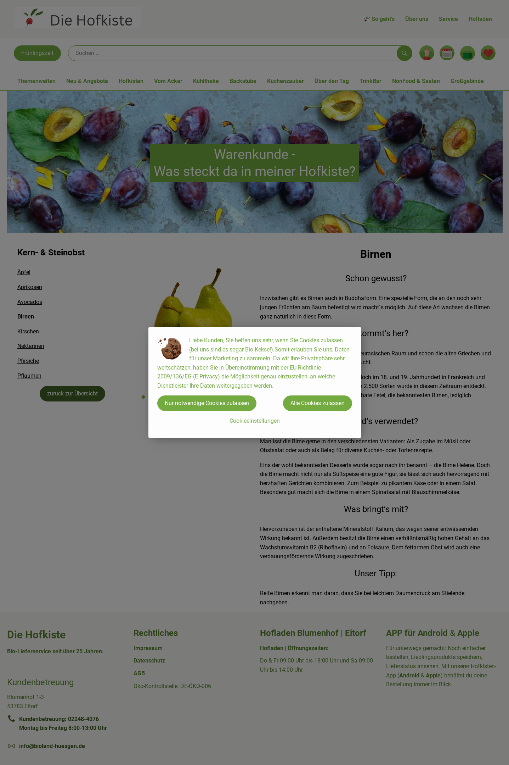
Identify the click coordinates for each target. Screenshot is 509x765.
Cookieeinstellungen (255, 420)
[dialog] (254, 382)
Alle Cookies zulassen (317, 403)
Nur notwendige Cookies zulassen (207, 403)
